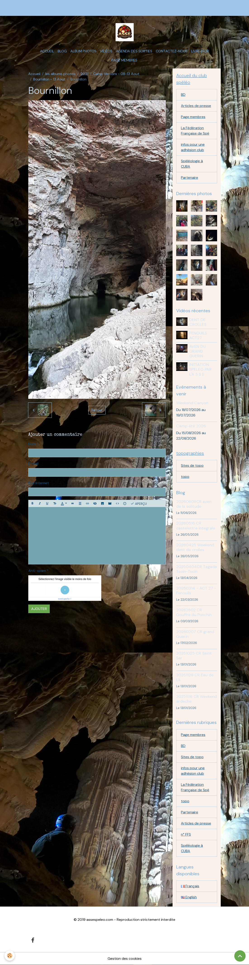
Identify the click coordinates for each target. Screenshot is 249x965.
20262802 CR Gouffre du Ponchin (194, 612)
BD (183, 94)
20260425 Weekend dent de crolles (195, 547)
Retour (97, 410)
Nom (32, 444)
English (189, 897)
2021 (84, 73)
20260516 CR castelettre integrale (195, 525)
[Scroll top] (240, 956)
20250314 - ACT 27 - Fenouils (196, 590)
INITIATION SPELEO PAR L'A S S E (200, 369)
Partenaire (189, 177)
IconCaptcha (64, 599)
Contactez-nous (171, 51)
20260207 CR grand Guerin (195, 634)
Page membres (124, 60)
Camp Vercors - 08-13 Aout (116, 73)
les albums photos (60, 73)
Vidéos (106, 51)
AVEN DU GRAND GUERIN (197, 351)
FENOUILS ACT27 (198, 335)
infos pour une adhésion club (193, 147)
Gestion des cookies (125, 958)
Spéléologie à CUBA (192, 164)
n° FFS (186, 834)
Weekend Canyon (192, 402)
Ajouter (39, 608)
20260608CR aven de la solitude (193, 504)
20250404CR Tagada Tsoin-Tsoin (196, 569)
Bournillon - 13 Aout (49, 79)
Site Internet (38, 483)
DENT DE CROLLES (197, 322)
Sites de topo (192, 465)
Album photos (83, 51)
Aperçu (138, 503)
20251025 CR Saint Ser (194, 655)
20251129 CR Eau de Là (194, 677)
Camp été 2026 (191, 425)
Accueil (47, 51)
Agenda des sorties (134, 51)
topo (185, 476)
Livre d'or (200, 51)
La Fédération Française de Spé (195, 131)
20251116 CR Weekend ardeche (196, 699)
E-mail (33, 463)
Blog (62, 51)
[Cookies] (10, 955)
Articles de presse (196, 105)
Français (190, 886)
